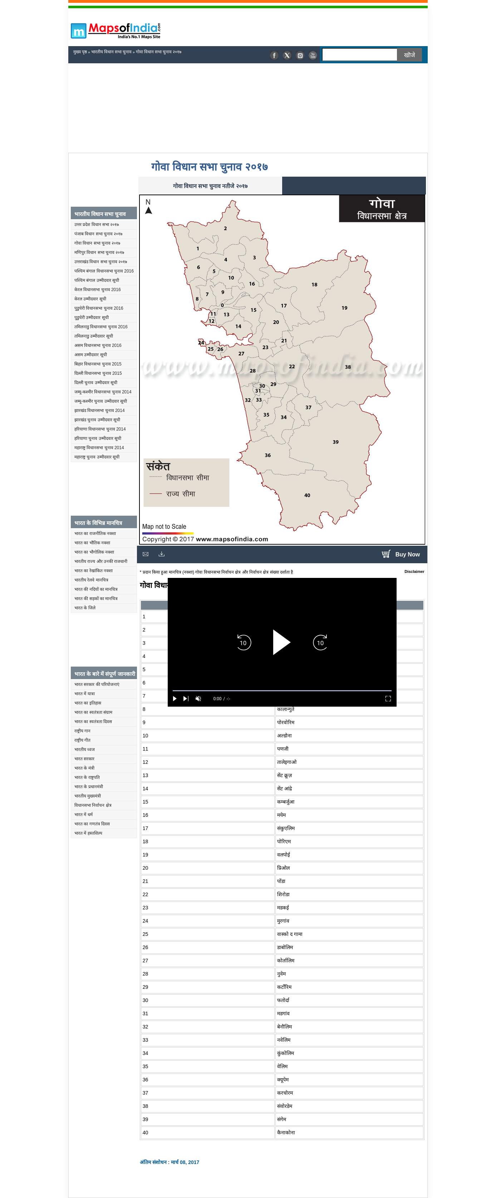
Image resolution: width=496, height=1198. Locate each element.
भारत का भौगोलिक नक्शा (94, 552)
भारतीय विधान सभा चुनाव (111, 51)
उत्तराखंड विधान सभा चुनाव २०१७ (100, 261)
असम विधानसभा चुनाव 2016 (98, 345)
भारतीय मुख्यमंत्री (87, 796)
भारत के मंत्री (84, 768)
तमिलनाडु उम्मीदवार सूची (93, 336)
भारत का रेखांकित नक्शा (93, 570)
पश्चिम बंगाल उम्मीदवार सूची (96, 280)
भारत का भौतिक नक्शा (92, 542)
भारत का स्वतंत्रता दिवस (93, 721)
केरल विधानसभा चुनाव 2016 (97, 289)
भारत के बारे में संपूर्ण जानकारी (104, 674)
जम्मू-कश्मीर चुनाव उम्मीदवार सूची (100, 401)
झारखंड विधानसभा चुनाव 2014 (99, 410)
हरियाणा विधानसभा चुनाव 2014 (100, 429)
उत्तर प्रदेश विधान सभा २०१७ (96, 224)
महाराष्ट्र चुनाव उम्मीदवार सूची (96, 457)
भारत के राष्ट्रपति (87, 777)
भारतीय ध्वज (84, 749)
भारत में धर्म (83, 814)
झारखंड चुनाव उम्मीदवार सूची (97, 419)
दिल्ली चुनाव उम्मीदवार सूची (95, 382)
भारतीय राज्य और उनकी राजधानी (100, 561)
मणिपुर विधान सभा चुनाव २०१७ (99, 252)
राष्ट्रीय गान (82, 730)
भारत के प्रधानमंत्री (88, 786)
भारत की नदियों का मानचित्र (96, 589)
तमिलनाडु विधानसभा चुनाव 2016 (101, 326)
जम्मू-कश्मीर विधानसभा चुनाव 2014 (103, 391)
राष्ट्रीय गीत (82, 740)
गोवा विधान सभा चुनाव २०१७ (97, 243)
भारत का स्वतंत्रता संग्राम (93, 712)
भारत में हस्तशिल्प (88, 833)
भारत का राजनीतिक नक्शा (95, 533)
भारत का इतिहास (87, 703)
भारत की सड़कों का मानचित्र (96, 598)
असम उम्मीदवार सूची (90, 354)
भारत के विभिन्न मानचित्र (98, 523)
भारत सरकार (84, 758)
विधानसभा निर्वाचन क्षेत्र (93, 805)
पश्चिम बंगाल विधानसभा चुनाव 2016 (104, 271)
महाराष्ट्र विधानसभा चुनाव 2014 (99, 447)
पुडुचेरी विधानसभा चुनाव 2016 (98, 308)
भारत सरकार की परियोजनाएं (96, 684)
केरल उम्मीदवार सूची (90, 298)
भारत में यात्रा (84, 693)
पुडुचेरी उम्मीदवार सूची (91, 317)
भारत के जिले (84, 607)
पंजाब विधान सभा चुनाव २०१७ (98, 233)
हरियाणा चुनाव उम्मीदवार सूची (97, 438)
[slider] (282, 690)
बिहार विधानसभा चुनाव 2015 (98, 364)
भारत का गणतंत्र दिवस (92, 823)
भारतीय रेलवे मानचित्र (91, 580)
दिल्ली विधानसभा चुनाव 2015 (98, 373)
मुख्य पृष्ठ (80, 51)
